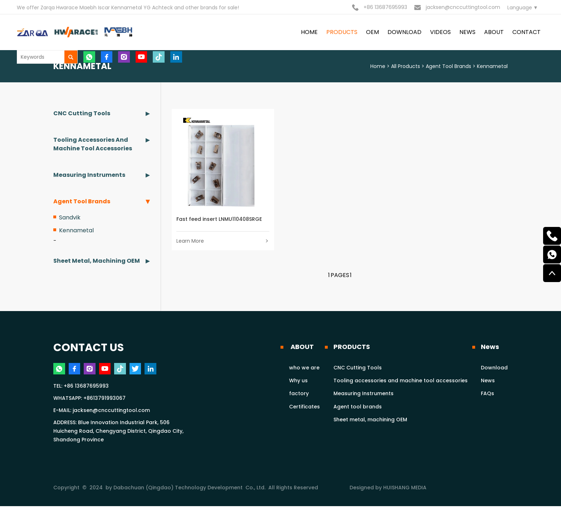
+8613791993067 (104, 400)
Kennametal (492, 66)
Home (377, 66)
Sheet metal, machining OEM (96, 261)
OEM (372, 32)
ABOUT (494, 32)
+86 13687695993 (379, 7)
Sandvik (70, 217)
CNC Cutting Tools (81, 113)
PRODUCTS (341, 32)
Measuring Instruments (89, 175)
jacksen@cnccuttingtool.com (457, 7)
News (490, 348)
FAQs (487, 395)
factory (299, 395)
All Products (405, 66)
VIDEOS (440, 32)
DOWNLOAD (404, 32)
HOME (309, 32)
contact (526, 32)
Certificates (304, 408)
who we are (304, 369)
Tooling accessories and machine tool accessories (92, 144)
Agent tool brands (448, 66)
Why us (298, 382)
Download (494, 369)
